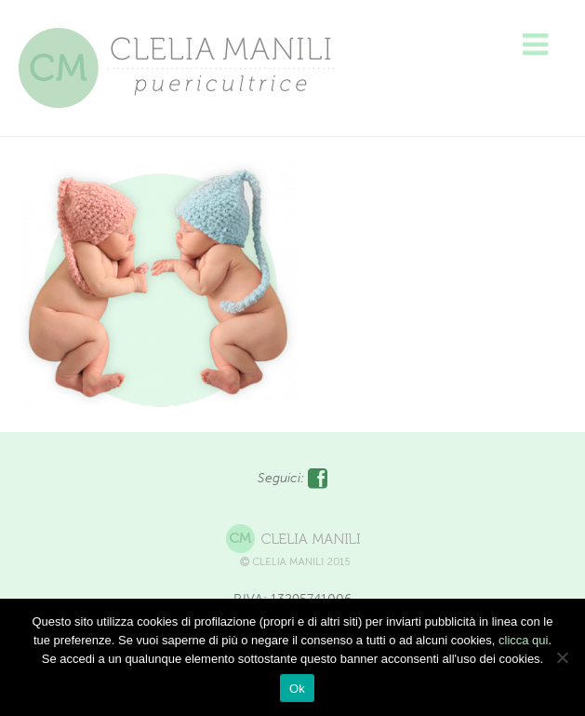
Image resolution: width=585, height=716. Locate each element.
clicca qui (523, 640)
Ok (297, 689)
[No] (561, 657)
